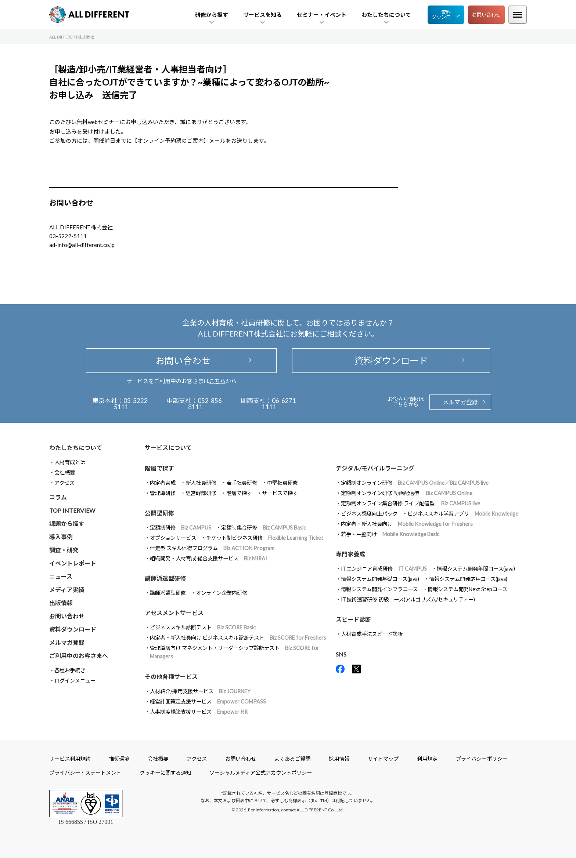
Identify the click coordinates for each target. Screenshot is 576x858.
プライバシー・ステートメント (85, 773)
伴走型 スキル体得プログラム (212, 548)
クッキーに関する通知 (165, 773)
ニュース (60, 576)
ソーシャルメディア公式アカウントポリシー (260, 773)
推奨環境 (119, 759)
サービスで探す (280, 493)
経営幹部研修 (201, 493)
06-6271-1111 (280, 404)
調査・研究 (64, 549)
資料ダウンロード (446, 14)
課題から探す (66, 523)
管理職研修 (163, 493)
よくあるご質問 (292, 759)
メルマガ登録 (460, 402)
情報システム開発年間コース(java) (476, 569)
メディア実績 (66, 589)
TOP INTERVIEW (72, 510)
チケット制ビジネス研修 (264, 538)
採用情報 (339, 759)
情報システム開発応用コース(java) (468, 579)
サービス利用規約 (69, 759)
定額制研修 (180, 527)
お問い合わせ (486, 15)
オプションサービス (173, 538)
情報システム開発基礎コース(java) (380, 579)
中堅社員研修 (282, 483)
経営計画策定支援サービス (208, 701)
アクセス (64, 483)
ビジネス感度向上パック (369, 513)
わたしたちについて (75, 447)
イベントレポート (72, 563)
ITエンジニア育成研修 (384, 569)
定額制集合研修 (263, 527)
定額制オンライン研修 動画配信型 (406, 493)
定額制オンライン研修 (415, 483)
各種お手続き (69, 670)
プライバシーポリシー (481, 759)
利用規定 (427, 759)
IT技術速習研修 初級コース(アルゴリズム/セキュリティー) (408, 599)
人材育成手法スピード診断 (372, 634)
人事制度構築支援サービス (199, 712)
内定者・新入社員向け (407, 524)
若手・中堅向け (390, 534)
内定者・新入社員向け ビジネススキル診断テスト (238, 638)
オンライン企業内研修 (221, 593)
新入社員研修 (201, 483)
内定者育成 (163, 483)
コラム (58, 497)
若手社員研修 (241, 483)
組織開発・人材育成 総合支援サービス (208, 558)
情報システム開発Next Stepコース (467, 589)
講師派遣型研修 (168, 593)
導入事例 (61, 536)
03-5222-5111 (132, 404)
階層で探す (239, 493)
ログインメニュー (75, 680)
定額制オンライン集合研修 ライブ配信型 (410, 503)
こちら (217, 381)
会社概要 (64, 472)
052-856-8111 (206, 404)
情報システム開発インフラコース (379, 589)
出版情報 (61, 602)
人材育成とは (69, 462)
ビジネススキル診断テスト (203, 627)
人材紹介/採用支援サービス (200, 691)
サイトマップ (383, 759)
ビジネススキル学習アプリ (462, 513)
